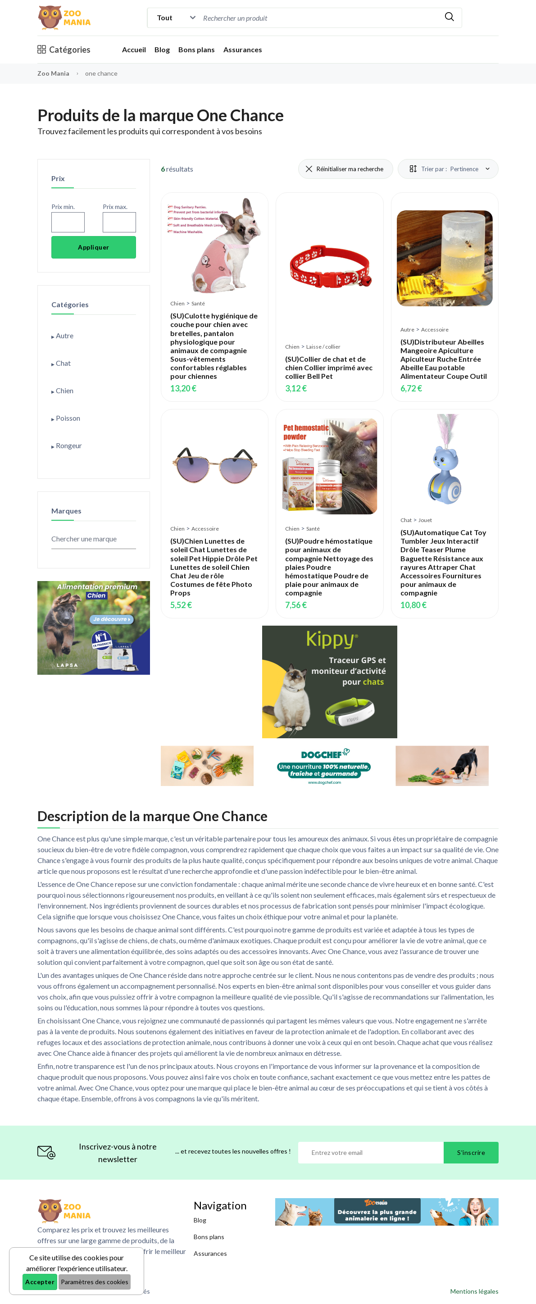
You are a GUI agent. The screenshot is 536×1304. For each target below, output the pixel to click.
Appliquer (93, 247)
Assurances (242, 49)
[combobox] (319, 17)
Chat (406, 520)
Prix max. (115, 206)
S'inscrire (471, 1152)
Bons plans (196, 49)
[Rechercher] (449, 17)
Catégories (64, 50)
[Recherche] (277, 17)
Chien (177, 303)
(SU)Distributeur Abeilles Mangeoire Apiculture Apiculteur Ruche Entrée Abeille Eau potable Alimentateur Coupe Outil (443, 359)
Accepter (40, 1282)
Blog (162, 49)
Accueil (134, 49)
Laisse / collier (323, 346)
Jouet (425, 520)
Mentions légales (474, 1291)
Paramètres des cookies (94, 1282)
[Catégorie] (174, 18)
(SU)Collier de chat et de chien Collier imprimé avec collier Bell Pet (328, 367)
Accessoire (435, 329)
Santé (198, 303)
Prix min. (63, 206)
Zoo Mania (53, 73)
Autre (407, 329)
